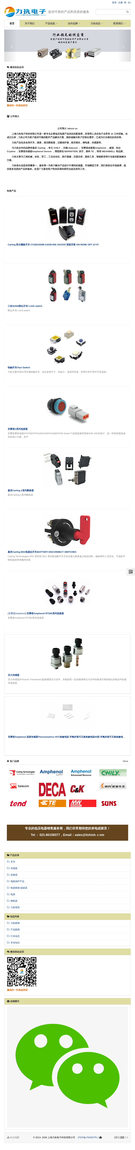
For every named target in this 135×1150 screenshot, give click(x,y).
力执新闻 (13, 923)
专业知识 (13, 942)
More (125, 761)
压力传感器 (13, 675)
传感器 (12, 868)
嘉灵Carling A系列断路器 (21, 490)
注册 (120, 2)
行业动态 (13, 936)
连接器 (12, 874)
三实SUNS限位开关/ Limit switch (25, 306)
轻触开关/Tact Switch (19, 367)
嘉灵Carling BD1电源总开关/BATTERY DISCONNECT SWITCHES (42, 552)
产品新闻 (13, 929)
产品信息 (51, 23)
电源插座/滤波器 (17, 887)
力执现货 (13, 907)
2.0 (121, 1137)
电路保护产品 (15, 881)
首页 (11, 23)
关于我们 (30, 23)
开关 (11, 861)
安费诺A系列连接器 (18, 429)
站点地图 (13, 1137)
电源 (11, 894)
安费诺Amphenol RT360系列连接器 (45, 613)
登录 (114, 2)
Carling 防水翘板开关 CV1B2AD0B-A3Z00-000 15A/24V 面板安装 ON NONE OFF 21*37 (53, 244)
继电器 (12, 901)
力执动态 (97, 23)
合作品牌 (74, 23)
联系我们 (119, 23)
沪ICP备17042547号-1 (88, 1137)
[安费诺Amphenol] (17, 613)
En (129, 2)
